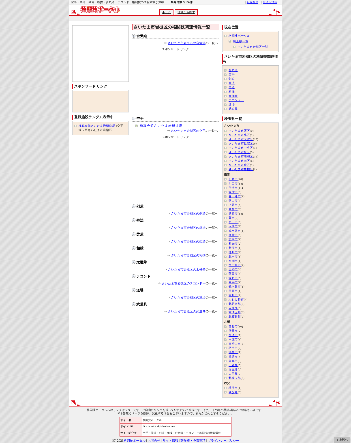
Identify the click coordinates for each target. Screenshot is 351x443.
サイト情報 (270, 2)
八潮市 (233, 260)
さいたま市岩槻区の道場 (188, 297)
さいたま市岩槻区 (241, 169)
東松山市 (235, 343)
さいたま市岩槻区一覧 (253, 46)
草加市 (233, 209)
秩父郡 (233, 392)
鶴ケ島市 (235, 286)
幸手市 (233, 282)
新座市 (233, 247)
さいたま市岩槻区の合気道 (186, 43)
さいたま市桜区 (239, 152)
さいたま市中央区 (241, 147)
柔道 (139, 234)
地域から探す (186, 12)
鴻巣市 (233, 352)
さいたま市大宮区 (241, 139)
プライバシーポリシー (223, 440)
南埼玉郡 (235, 312)
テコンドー (145, 276)
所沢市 (233, 187)
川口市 (233, 183)
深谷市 (233, 356)
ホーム (166, 12)
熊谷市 (233, 326)
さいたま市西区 (239, 130)
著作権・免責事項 (192, 440)
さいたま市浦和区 (241, 156)
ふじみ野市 (236, 299)
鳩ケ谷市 (235, 230)
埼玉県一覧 (240, 41)
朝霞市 (233, 235)
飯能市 (233, 192)
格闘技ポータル (239, 35)
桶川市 (233, 252)
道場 (139, 290)
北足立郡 (235, 303)
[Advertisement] (175, 18)
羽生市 (233, 348)
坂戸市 (233, 278)
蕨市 (232, 217)
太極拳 (141, 262)
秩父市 (233, 387)
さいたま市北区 (239, 135)
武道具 (141, 304)
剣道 (139, 206)
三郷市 (233, 269)
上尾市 (233, 204)
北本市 (233, 256)
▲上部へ (342, 439)
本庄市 (233, 339)
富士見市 (235, 265)
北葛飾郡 (235, 316)
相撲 (139, 248)
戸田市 (233, 222)
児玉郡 (233, 369)
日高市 (233, 290)
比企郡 (233, 365)
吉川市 (233, 295)
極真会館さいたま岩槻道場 (161, 125)
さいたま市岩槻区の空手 (188, 131)
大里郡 (233, 373)
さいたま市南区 (239, 160)
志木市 (233, 239)
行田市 (233, 330)
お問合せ (252, 2)
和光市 (233, 243)
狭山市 (233, 200)
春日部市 (235, 196)
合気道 (141, 36)
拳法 (139, 220)
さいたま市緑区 (239, 165)
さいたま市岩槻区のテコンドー (183, 283)
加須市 (233, 335)
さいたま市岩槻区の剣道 (188, 213)
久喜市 (233, 361)
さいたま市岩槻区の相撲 (188, 255)
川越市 (233, 179)
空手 (139, 118)
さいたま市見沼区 (241, 143)
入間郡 (233, 308)
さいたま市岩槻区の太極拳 (186, 269)
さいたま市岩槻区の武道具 (186, 311)
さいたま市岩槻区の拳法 (188, 227)
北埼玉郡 (235, 378)
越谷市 (233, 213)
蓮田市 (233, 273)
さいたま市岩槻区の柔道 (188, 241)
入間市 (233, 226)
